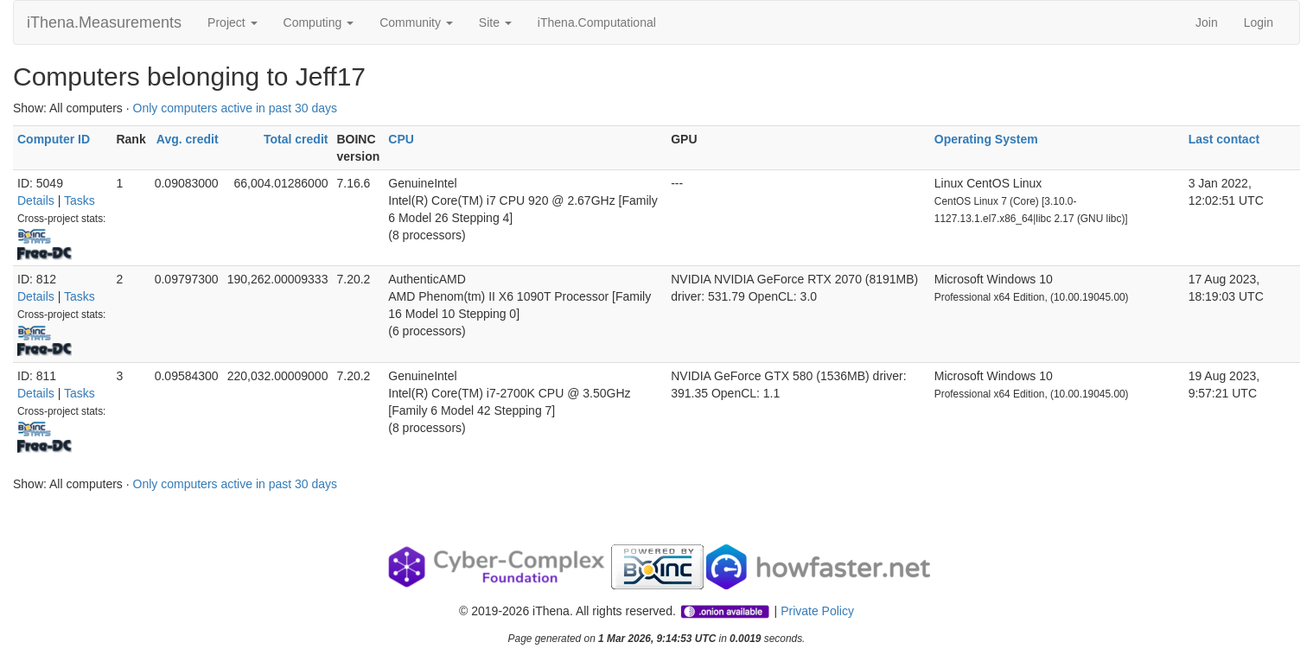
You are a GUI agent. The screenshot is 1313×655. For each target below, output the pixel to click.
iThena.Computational (597, 22)
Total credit (296, 139)
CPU (401, 139)
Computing (319, 22)
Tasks (79, 200)
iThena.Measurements (104, 22)
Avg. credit (187, 139)
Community (416, 22)
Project (232, 22)
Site (495, 22)
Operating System (986, 139)
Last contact (1224, 139)
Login (1258, 22)
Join (1206, 22)
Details (35, 200)
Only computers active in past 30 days (235, 108)
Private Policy (817, 611)
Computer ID (53, 139)
